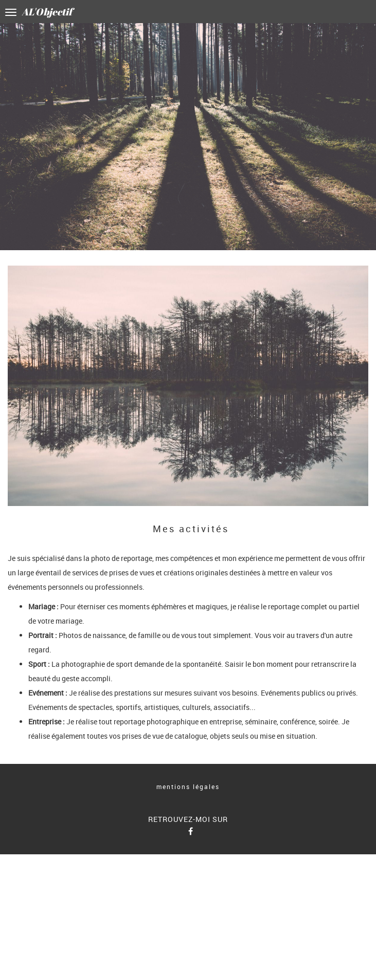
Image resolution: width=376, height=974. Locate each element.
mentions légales (188, 786)
